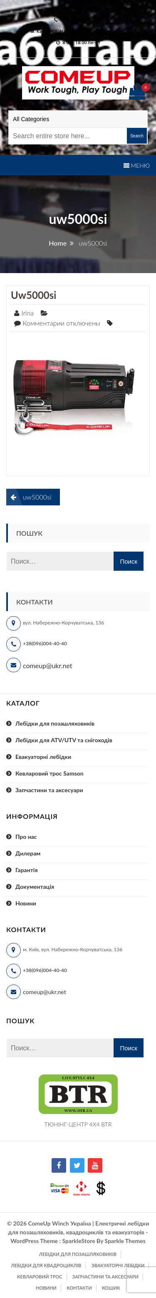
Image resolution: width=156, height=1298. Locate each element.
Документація (34, 886)
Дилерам (27, 853)
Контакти (79, 1288)
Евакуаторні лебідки (43, 756)
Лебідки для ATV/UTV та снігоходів (63, 739)
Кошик (111, 1288)
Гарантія (26, 869)
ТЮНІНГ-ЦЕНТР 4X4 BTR (78, 1124)
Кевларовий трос (39, 1276)
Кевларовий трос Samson (49, 773)
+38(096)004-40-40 (45, 643)
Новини (25, 903)
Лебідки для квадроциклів (46, 1265)
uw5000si (33, 295)
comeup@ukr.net (82, 8)
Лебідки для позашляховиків (54, 723)
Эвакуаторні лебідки (118, 1265)
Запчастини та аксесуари (49, 789)
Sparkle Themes (125, 1240)
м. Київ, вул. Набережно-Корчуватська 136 (80, 31)
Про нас (26, 836)
